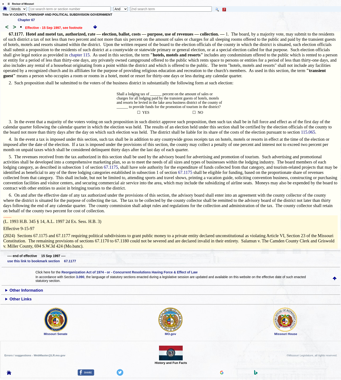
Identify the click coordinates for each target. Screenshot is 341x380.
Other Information (26, 290)
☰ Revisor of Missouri (19, 4)
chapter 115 (79, 54)
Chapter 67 (26, 20)
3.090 (80, 277)
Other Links (20, 299)
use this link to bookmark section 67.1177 (41, 261)
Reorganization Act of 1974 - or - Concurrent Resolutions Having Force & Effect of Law (130, 272)
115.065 (308, 132)
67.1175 (111, 167)
